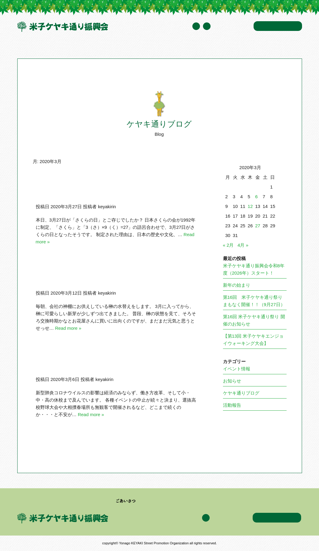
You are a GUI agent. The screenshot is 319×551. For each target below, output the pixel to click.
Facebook (207, 26)
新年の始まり (236, 285)
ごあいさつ (125, 501)
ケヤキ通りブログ (210, 46)
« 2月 (228, 245)
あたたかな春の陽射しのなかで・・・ (94, 277)
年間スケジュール (232, 26)
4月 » (243, 245)
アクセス (240, 46)
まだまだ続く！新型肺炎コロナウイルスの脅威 (105, 363)
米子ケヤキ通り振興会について (78, 46)
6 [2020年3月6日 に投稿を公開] (256, 196)
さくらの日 (61, 191)
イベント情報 (174, 46)
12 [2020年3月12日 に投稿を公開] (250, 206)
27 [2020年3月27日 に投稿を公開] (257, 225)
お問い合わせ (278, 26)
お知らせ (232, 380)
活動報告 (232, 405)
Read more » (68, 328)
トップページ (29, 46)
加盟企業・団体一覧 (135, 46)
